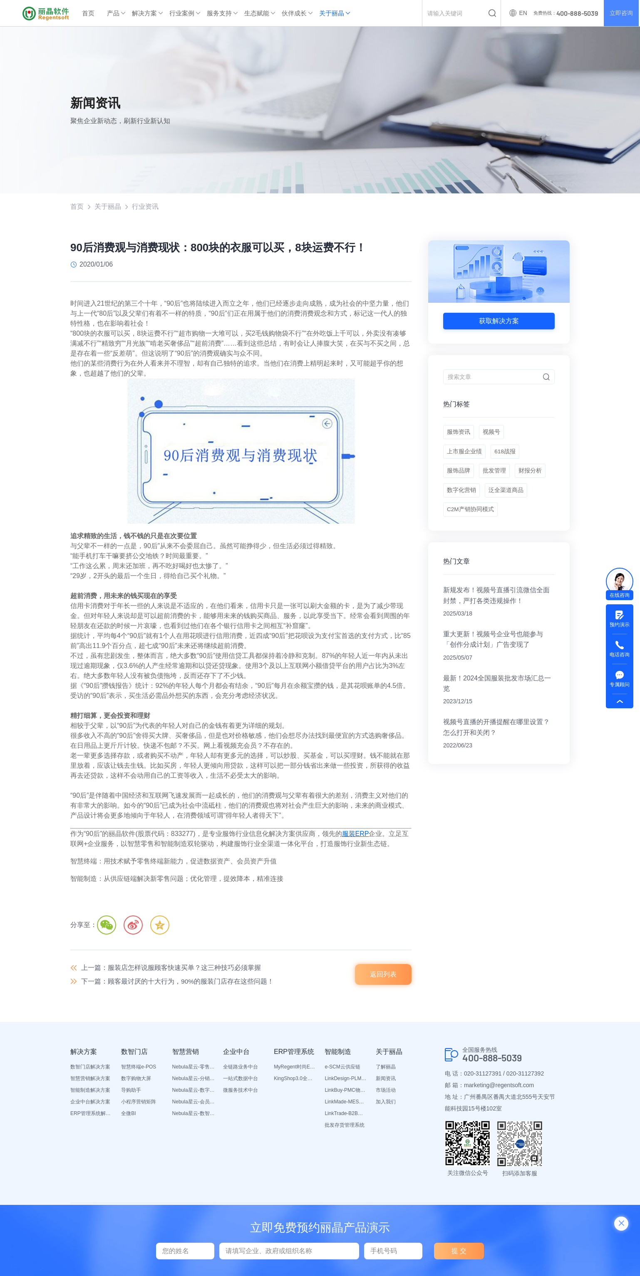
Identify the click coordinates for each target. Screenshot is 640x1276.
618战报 (505, 454)
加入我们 (386, 1103)
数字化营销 (461, 496)
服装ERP (355, 834)
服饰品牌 (458, 475)
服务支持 (219, 13)
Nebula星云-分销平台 (193, 1080)
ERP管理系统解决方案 (91, 1115)
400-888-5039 (494, 1059)
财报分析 (531, 475)
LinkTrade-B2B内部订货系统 (346, 1115)
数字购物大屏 (136, 1080)
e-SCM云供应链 (342, 1068)
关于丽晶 (331, 13)
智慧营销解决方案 (90, 1080)
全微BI (128, 1115)
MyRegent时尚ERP (295, 1068)
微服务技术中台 (240, 1091)
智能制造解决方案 (90, 1091)
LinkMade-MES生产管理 (346, 1103)
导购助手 (131, 1091)
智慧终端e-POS (138, 1068)
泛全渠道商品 (506, 496)
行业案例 (181, 13)
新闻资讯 (386, 1080)
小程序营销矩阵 (138, 1103)
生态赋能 (256, 13)
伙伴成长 (294, 13)
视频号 (492, 433)
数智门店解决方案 (90, 1068)
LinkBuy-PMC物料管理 (346, 1091)
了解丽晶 (386, 1068)
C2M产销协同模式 (470, 517)
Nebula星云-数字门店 (193, 1091)
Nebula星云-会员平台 (193, 1103)
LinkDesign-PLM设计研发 (346, 1080)
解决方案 (144, 13)
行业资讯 (145, 206)
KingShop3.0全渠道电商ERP (295, 1080)
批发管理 (495, 475)
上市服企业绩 (464, 454)
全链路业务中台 (240, 1068)
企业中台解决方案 (90, 1103)
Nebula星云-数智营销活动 (193, 1115)
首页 (88, 13)
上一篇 (171, 968)
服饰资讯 (458, 433)
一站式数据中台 (240, 1080)
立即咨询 (621, 13)
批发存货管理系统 (345, 1126)
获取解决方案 (499, 321)
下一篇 (177, 982)
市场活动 (386, 1091)
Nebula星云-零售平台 (193, 1068)
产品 (113, 13)
